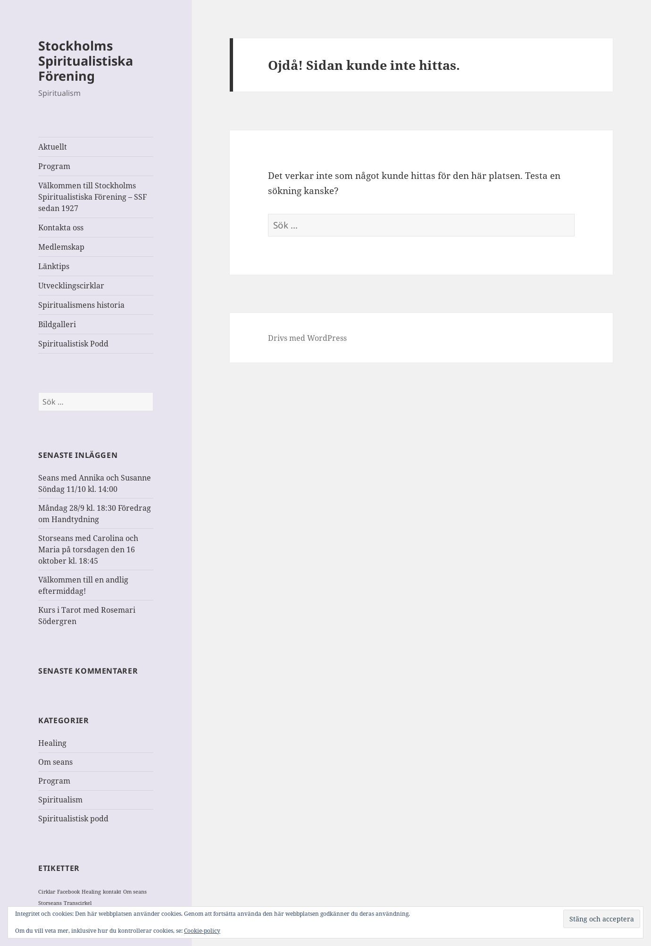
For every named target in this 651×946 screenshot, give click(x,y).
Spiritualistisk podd (73, 818)
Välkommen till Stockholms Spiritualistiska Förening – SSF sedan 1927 (92, 196)
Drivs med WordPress (307, 338)
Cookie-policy (202, 931)
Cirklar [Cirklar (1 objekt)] (46, 891)
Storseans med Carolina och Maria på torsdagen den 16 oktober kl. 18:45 (88, 549)
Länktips (53, 266)
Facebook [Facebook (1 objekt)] (68, 891)
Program (54, 166)
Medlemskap (61, 247)
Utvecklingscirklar (71, 285)
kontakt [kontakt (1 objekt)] (112, 891)
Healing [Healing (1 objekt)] (91, 891)
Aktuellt (52, 147)
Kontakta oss (60, 227)
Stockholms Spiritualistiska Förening (85, 60)
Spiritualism (60, 799)
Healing (52, 743)
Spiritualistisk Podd (73, 343)
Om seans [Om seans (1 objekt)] (135, 891)
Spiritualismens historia (81, 305)
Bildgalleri (57, 324)
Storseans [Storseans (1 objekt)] (50, 903)
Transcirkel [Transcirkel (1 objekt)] (78, 903)
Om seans (55, 762)
